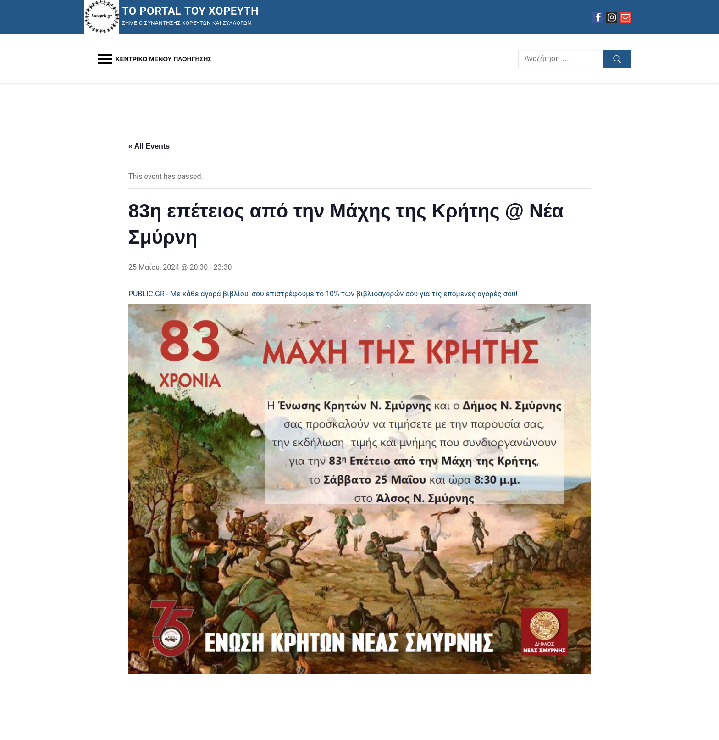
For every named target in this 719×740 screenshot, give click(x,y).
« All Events (149, 146)
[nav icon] (154, 59)
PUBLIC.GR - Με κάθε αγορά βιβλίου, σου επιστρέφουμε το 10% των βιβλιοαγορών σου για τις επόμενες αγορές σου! (323, 293)
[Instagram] (611, 17)
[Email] (625, 17)
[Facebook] (597, 17)
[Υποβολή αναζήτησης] (617, 59)
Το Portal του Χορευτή (190, 11)
